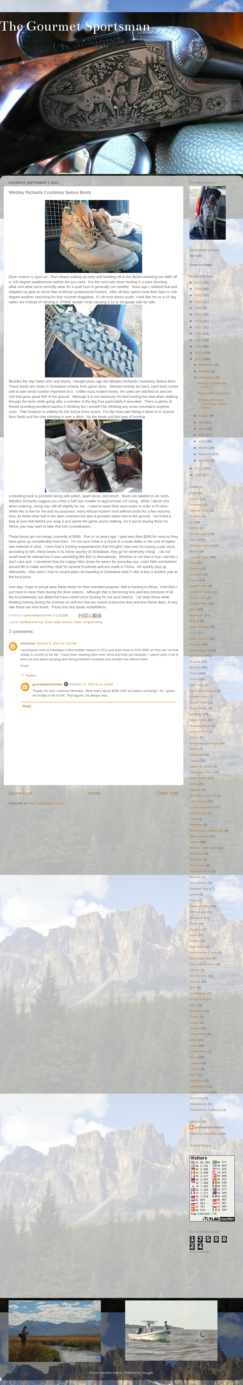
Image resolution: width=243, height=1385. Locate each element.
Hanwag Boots (200, 726)
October (205, 371)
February (206, 454)
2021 (199, 302)
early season (63, 622)
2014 (199, 346)
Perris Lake (198, 912)
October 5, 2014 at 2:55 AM (56, 643)
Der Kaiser (196, 255)
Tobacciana (198, 1034)
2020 (199, 308)
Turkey (195, 1069)
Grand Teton (199, 702)
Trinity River (198, 1051)
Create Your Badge (201, 264)
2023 (199, 289)
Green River (198, 708)
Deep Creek (198, 586)
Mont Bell (196, 853)
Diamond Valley (201, 592)
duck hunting (199, 627)
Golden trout (199, 696)
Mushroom (197, 865)
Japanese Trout (201, 772)
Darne (194, 580)
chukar (195, 568)
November (207, 364)
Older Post (168, 793)
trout (193, 1057)
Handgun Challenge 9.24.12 (212, 385)
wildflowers (198, 1086)
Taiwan (195, 1028)
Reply (24, 666)
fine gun (195, 644)
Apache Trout (199, 510)
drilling (194, 621)
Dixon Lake (198, 598)
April (202, 441)
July (202, 422)
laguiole (195, 790)
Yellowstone (198, 1104)
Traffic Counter (200, 1145)
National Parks (200, 871)
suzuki (194, 1022)
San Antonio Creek (203, 952)
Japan (194, 760)
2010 (199, 475)
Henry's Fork (199, 731)
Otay (193, 900)
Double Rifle (199, 603)
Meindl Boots (199, 836)
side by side (198, 976)
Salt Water (197, 947)
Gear (77, 622)
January (205, 460)
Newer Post (20, 793)
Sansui (195, 970)
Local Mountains (201, 807)
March (203, 448)
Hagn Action (198, 720)
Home (94, 793)
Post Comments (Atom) (46, 803)
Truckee (195, 1063)
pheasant (196, 918)
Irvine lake (197, 755)
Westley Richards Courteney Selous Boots (212, 403)
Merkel (195, 842)
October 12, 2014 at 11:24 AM (91, 684)
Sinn (193, 987)
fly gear (195, 661)
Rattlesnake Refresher (214, 393)
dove (48, 622)
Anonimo (196, 504)
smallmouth (198, 993)
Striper (194, 1017)
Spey (193, 1005)
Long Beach (198, 813)
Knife (193, 784)
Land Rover (198, 801)
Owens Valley (199, 906)
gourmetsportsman (47, 684)
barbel (194, 528)
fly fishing (196, 656)
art (191, 522)
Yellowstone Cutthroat (205, 1110)
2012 (199, 359)
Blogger (147, 1373)
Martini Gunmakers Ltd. (207, 830)
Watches (196, 1080)
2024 (199, 282)
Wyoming (196, 1098)
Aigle (193, 493)
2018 (199, 321)
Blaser (194, 551)
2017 (199, 327)
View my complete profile (208, 1133)
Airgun (194, 499)
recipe (194, 941)
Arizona (195, 516)
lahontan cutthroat (203, 795)
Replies (31, 675)
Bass (193, 539)
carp (193, 563)
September (207, 377)
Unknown (27, 643)
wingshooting (92, 622)
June (203, 428)
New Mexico (199, 883)
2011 (199, 468)
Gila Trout (197, 685)
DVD (193, 633)
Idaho (194, 749)
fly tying (195, 667)
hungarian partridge (204, 743)
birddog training (31, 622)
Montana (196, 859)
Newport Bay (199, 888)
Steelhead (197, 1011)
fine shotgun (199, 650)
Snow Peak (198, 999)
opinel (194, 894)
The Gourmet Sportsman (75, 26)
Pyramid (196, 929)
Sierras (195, 982)
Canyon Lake (199, 557)
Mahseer (196, 825)
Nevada (195, 877)
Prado (194, 923)
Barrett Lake (199, 534)
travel (194, 1045)
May (202, 435)
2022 (199, 295)
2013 (199, 353)
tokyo (193, 1040)
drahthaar (197, 615)
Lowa (193, 819)
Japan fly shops (201, 766)
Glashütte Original (203, 691)
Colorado (196, 574)
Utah (193, 1075)
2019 (199, 314)
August (204, 416)
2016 (199, 333)
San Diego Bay (200, 958)
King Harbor (198, 778)
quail (193, 935)
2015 (199, 340)
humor (194, 737)
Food (193, 673)
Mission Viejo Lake (203, 848)
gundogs (196, 714)
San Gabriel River (203, 964)
